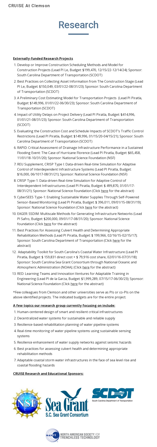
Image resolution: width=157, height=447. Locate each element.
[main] (78, 26)
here (104, 191)
